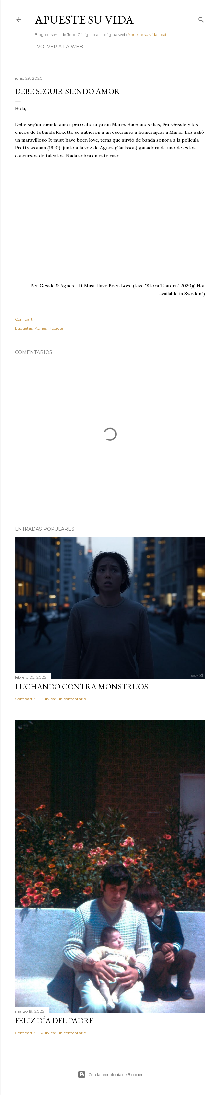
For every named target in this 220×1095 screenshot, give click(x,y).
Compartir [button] (25, 319)
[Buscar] (201, 18)
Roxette (56, 328)
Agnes (41, 328)
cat (164, 34)
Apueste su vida (84, 19)
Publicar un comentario (63, 698)
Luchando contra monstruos (81, 686)
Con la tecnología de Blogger (110, 1074)
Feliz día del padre (54, 1020)
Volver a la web (60, 47)
